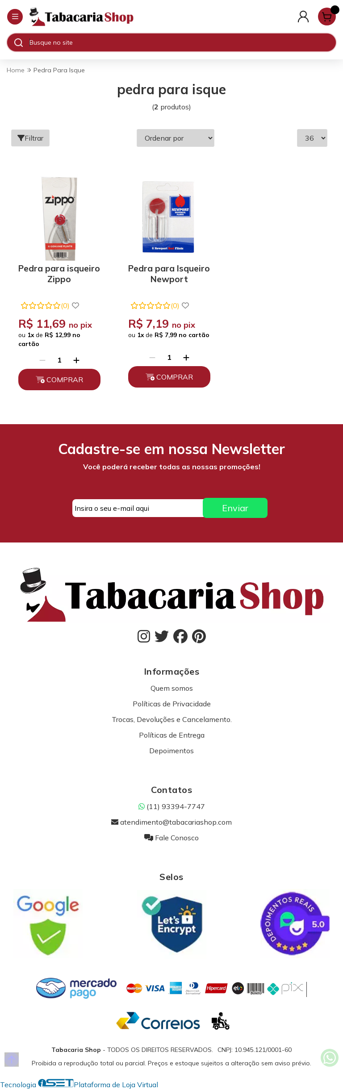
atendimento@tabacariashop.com (171, 822)
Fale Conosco (171, 837)
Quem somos (172, 688)
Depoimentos (171, 750)
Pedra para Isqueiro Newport (169, 273)
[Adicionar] (76, 359)
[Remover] (42, 359)
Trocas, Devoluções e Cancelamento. (172, 719)
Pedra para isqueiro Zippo (59, 273)
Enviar (235, 507)
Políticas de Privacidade (172, 703)
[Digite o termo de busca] (182, 42)
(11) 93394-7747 (171, 806)
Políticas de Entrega (172, 734)
